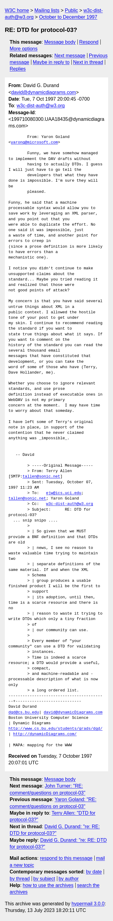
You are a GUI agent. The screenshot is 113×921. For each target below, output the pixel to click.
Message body (60, 42)
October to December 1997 (68, 17)
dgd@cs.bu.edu (23, 712)
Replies (18, 68)
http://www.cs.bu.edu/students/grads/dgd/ (55, 728)
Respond (89, 42)
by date (94, 871)
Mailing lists (46, 10)
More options (24, 48)
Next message (70, 55)
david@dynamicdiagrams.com (43, 92)
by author (68, 878)
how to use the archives (48, 885)
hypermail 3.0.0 (87, 903)
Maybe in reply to (51, 62)
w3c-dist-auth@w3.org (40, 105)
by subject (44, 878)
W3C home (17, 10)
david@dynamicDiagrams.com (73, 712)
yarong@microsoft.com (34, 142)
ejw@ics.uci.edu (63, 493)
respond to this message (66, 858)
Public (71, 10)
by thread (20, 878)
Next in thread (88, 62)
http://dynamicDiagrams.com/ (45, 734)
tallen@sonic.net (41, 476)
